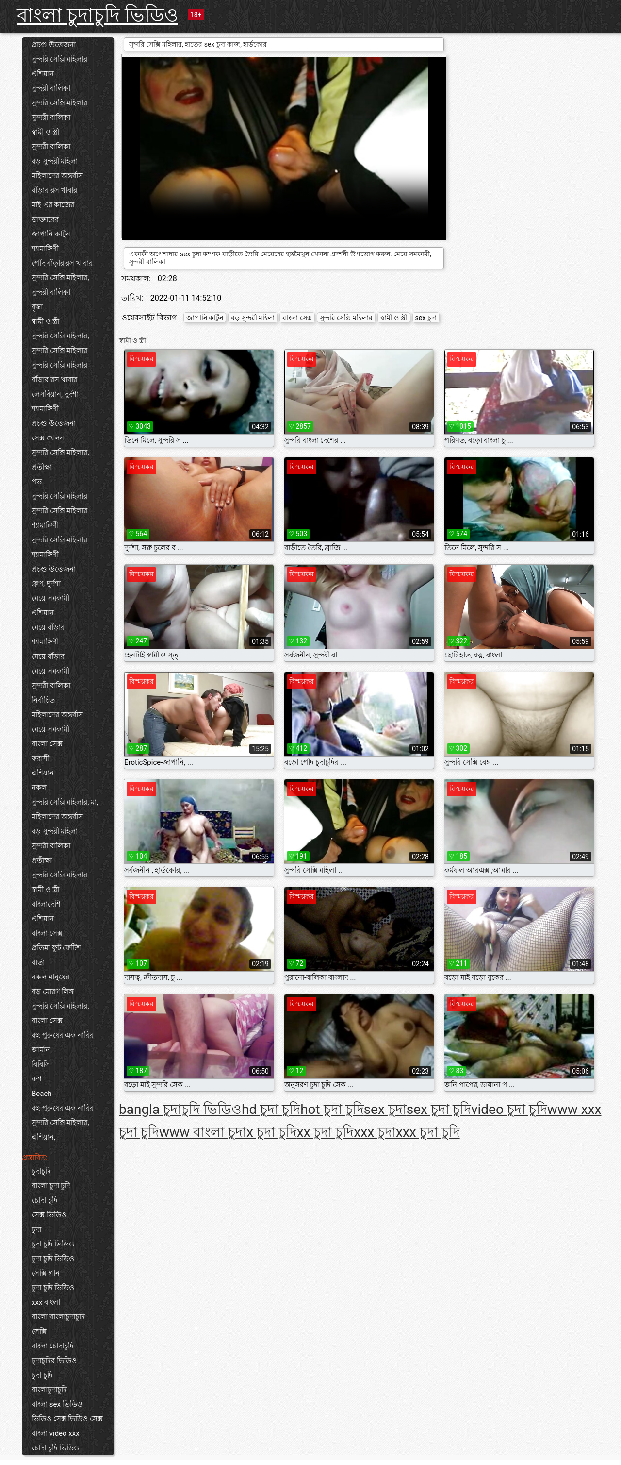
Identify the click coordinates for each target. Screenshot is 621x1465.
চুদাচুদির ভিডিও (54, 1360)
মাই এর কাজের (53, 205)
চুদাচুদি (41, 1171)
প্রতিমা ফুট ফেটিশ (56, 947)
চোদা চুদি (45, 1200)
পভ (37, 481)
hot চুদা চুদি (331, 1109)
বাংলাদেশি (46, 904)
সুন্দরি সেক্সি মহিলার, (60, 277)
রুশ (37, 1079)
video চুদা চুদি (509, 1109)
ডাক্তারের (45, 219)
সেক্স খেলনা (49, 438)
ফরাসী (40, 758)
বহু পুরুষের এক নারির (63, 1035)
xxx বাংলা (46, 1302)
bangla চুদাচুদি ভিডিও (180, 1109)
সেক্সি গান (46, 1273)
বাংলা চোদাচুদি (53, 1346)
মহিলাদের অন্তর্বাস (57, 175)
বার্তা (38, 962)
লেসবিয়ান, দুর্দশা (55, 394)
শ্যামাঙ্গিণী (45, 248)
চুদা (36, 1229)
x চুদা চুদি (271, 1132)
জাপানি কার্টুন (51, 234)
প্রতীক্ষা (42, 467)
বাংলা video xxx (56, 1433)
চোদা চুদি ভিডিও (55, 1448)
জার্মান (41, 1049)
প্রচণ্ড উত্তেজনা (54, 44)
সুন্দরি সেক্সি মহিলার (59, 59)
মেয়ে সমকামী (50, 598)
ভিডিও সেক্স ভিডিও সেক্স (67, 1418)
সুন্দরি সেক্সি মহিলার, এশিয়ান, (60, 1130)
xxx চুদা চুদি (428, 1132)
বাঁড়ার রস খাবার (54, 190)
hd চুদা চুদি (271, 1109)
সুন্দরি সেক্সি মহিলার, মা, (65, 802)
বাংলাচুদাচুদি (49, 1389)
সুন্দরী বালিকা (51, 88)
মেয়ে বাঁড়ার (48, 627)
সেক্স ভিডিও (49, 1215)
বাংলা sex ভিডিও (57, 1404)
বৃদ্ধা (37, 307)
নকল (39, 787)
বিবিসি (41, 1064)
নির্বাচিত (43, 700)
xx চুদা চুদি (325, 1132)
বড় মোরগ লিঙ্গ (53, 991)
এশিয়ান (43, 73)
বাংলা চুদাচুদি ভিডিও (97, 15)
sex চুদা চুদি (439, 1109)
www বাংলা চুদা (202, 1132)
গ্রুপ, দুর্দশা (46, 583)
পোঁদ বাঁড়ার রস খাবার (62, 263)
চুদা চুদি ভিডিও (53, 1244)
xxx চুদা (375, 1132)
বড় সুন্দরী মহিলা (55, 161)
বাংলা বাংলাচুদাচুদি (58, 1317)
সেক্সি (39, 1331)
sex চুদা (426, 317)
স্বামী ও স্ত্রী (45, 132)
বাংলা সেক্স (47, 744)
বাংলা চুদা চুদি (51, 1185)
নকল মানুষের (50, 977)
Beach (42, 1093)
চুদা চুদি (42, 1375)
